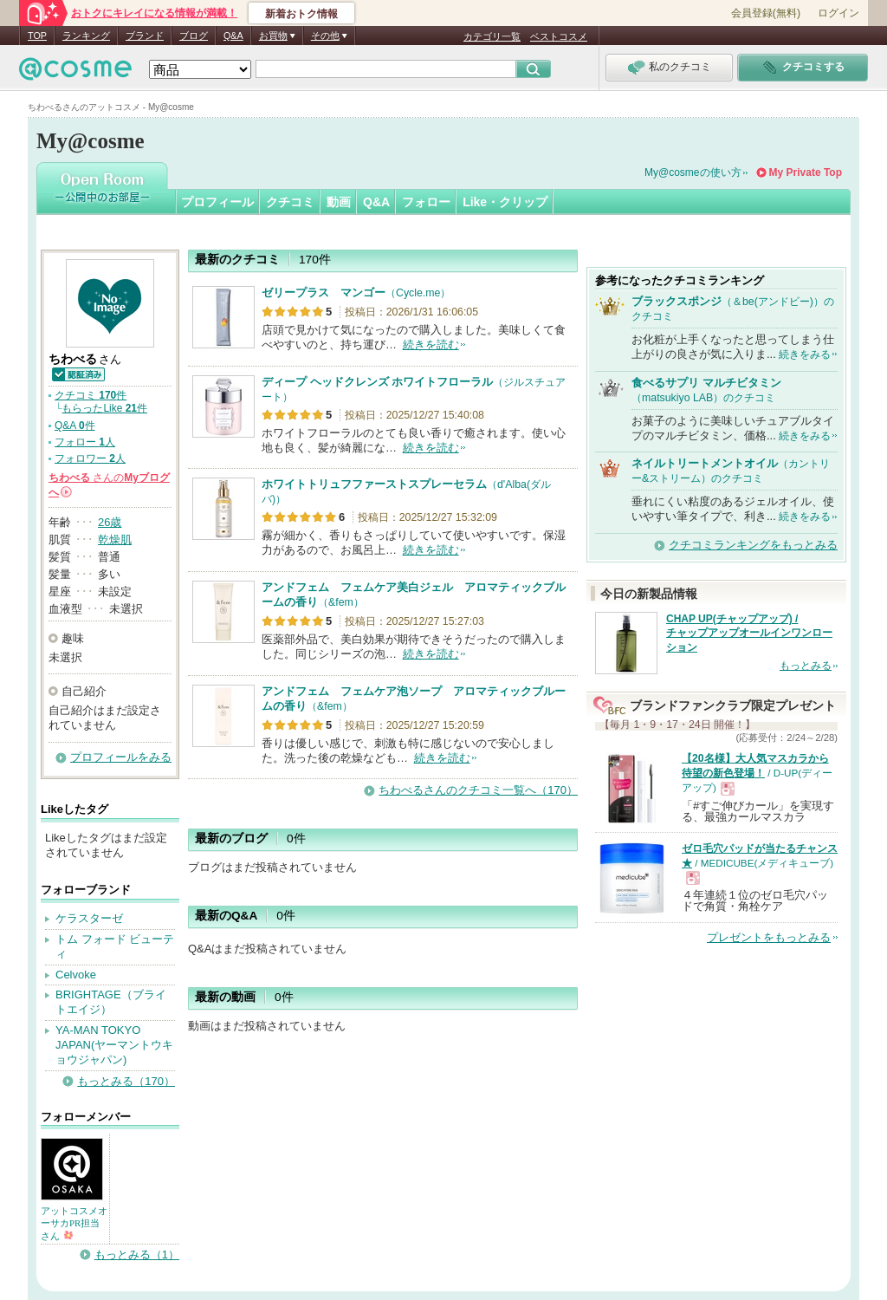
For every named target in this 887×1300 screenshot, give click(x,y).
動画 (339, 202)
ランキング (86, 35)
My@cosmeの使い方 (692, 172)
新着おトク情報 (301, 14)
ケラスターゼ (89, 918)
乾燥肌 (115, 539)
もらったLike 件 (104, 408)
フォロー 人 (85, 442)
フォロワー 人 (90, 458)
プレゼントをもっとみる (769, 937)
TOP (37, 35)
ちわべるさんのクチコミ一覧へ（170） (478, 789)
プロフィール (217, 202)
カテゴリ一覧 (492, 36)
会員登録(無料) (765, 13)
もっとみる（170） (126, 1081)
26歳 (109, 522)
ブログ (193, 35)
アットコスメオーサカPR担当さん (74, 1223)
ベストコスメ (558, 36)
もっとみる (806, 666)
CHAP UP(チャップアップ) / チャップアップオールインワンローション (749, 633)
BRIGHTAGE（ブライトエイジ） (110, 1002)
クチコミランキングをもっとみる (753, 544)
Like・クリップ (505, 202)
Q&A (233, 35)
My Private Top (805, 172)
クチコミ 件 (90, 395)
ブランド (145, 35)
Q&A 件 (75, 425)
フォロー (426, 202)
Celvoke (75, 974)
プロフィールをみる (121, 757)
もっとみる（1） (136, 1254)
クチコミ (290, 202)
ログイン (838, 13)
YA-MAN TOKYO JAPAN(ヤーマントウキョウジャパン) (114, 1045)
